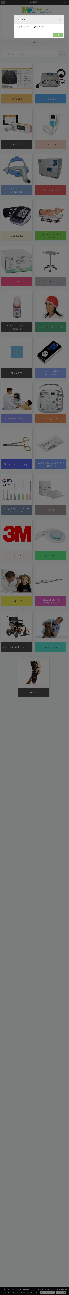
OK (58, 34)
